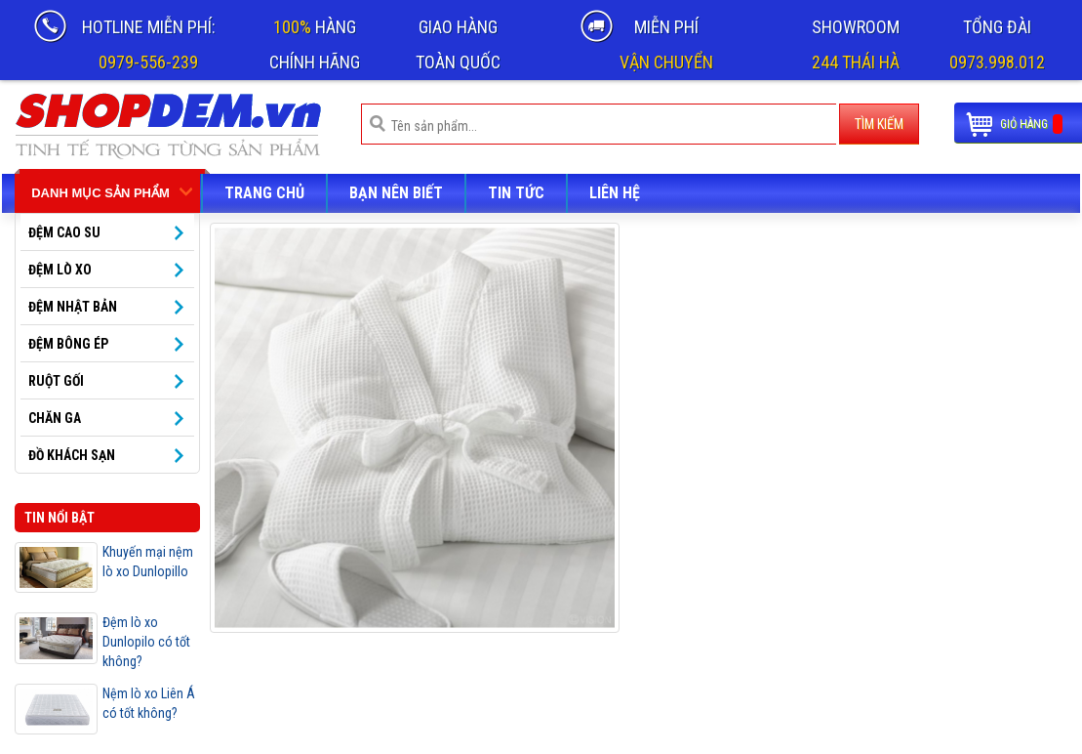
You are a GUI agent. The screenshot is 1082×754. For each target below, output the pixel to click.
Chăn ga (54, 418)
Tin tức (516, 193)
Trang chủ (264, 193)
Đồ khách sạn (71, 455)
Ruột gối (56, 381)
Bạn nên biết (396, 193)
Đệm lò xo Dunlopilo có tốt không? (146, 641)
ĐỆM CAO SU (64, 232)
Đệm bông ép (68, 344)
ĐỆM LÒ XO (60, 269)
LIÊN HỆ (614, 193)
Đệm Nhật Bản (72, 306)
